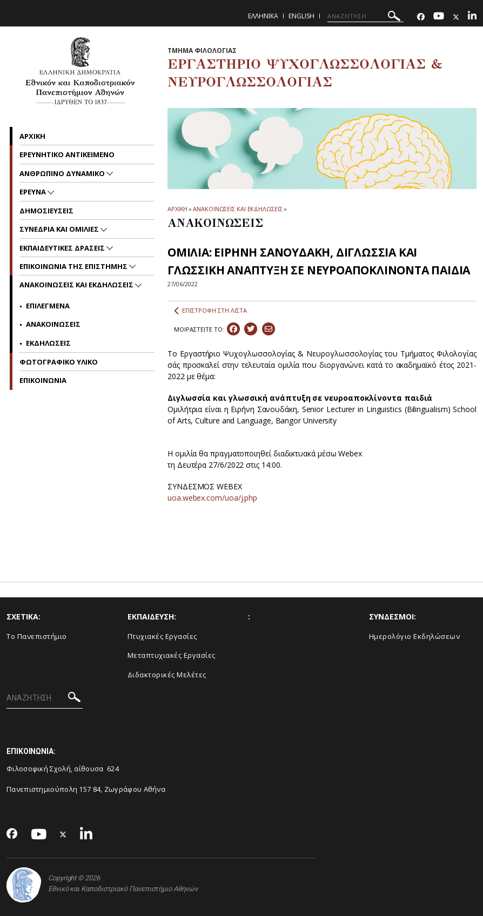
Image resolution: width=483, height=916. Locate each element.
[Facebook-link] (421, 17)
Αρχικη (32, 136)
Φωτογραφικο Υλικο (58, 362)
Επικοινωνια (42, 380)
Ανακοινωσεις (53, 324)
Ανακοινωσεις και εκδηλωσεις (77, 284)
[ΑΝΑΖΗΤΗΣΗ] (365, 16)
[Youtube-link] (438, 17)
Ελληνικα (263, 16)
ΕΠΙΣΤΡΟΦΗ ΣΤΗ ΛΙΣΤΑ (210, 310)
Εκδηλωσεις (48, 343)
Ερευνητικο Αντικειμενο (67, 154)
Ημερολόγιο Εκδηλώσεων (414, 636)
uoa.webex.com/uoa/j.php (212, 498)
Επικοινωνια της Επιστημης (74, 266)
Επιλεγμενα (48, 306)
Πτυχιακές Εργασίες (162, 636)
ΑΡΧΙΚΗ (177, 209)
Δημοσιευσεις (46, 210)
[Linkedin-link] (472, 17)
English (301, 16)
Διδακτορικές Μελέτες (167, 674)
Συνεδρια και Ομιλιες (59, 229)
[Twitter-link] (456, 17)
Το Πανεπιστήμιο (36, 636)
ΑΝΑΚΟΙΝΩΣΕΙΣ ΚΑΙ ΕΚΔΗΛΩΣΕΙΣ (237, 209)
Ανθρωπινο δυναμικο (62, 173)
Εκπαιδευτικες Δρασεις (62, 248)
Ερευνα (33, 192)
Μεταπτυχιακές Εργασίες (172, 655)
